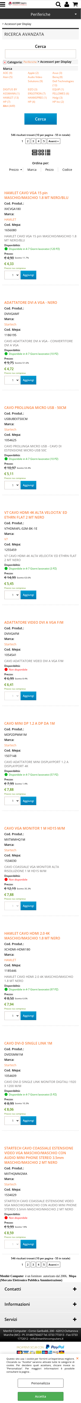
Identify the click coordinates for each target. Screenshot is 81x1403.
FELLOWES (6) (60, 93)
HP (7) (6, 101)
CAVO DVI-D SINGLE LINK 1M (28, 1043)
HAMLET (10, 219)
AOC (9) (7, 73)
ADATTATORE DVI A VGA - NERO (30, 302)
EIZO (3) (32, 89)
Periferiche (40, 14)
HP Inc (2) (58, 101)
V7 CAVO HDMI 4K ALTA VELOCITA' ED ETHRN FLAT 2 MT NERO (35, 515)
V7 (6, 539)
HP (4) (31, 101)
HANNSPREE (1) (37, 97)
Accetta (40, 1396)
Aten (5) (8, 77)
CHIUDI (77, 1358)
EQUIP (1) (58, 89)
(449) (9, 105)
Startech (10, 324)
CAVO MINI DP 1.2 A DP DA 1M (29, 723)
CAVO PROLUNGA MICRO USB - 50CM (35, 407)
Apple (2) (33, 73)
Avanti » (54, 141)
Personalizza (40, 1383)
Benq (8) (57, 77)
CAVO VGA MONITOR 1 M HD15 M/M (34, 828)
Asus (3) (57, 73)
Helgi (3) (57, 97)
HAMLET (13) (11, 97)
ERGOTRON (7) (37, 93)
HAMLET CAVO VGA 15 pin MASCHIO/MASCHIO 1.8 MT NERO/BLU (36, 195)
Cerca (40, 46)
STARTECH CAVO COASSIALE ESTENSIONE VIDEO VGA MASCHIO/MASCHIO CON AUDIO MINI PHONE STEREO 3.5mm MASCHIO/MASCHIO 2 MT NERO (38, 1155)
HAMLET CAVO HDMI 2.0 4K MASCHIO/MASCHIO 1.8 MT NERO (32, 936)
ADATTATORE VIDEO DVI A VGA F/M (34, 622)
